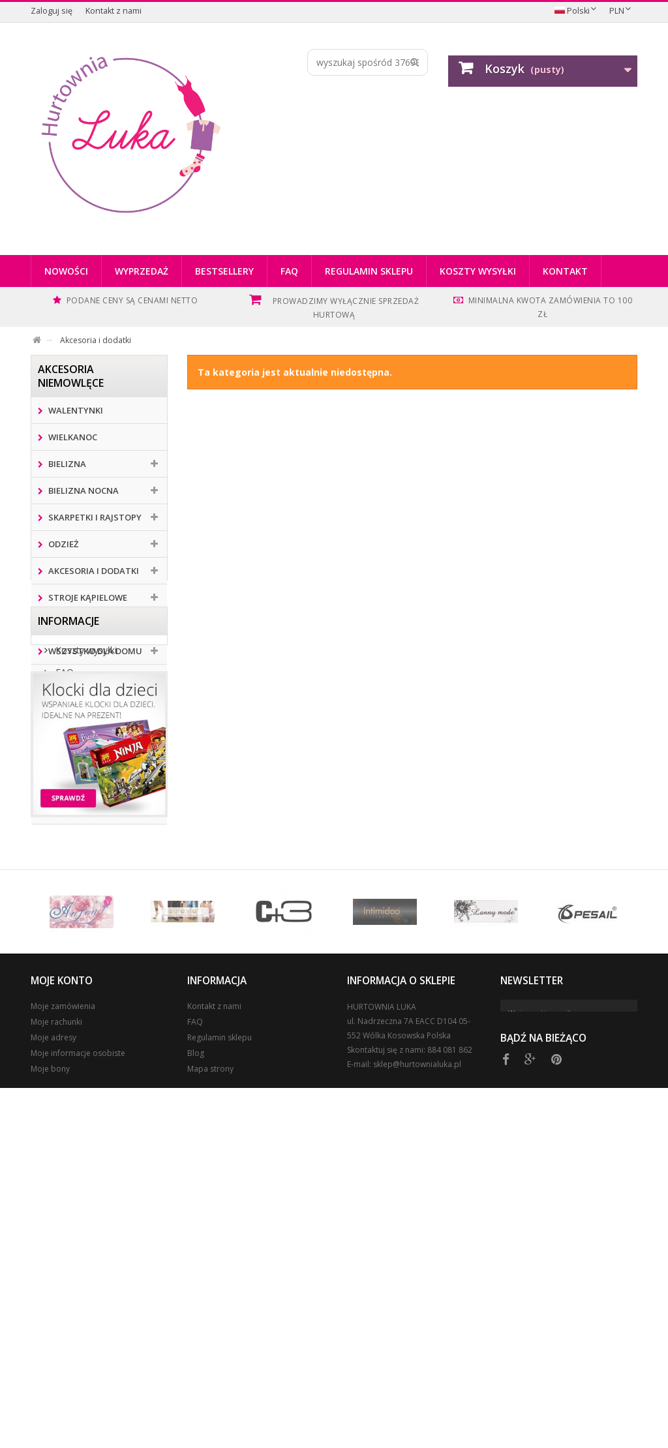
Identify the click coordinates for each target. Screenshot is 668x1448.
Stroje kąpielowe (86, 597)
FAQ (289, 271)
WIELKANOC (71, 437)
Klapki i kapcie (79, 731)
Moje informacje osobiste (78, 1396)
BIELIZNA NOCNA (82, 490)
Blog (195, 1396)
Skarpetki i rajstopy (94, 517)
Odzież (62, 544)
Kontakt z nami (113, 10)
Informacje (68, 865)
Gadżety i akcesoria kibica (89, 798)
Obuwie (64, 704)
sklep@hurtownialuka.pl (417, 1407)
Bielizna (66, 464)
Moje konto (62, 1324)
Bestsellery (224, 271)
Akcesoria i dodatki (92, 571)
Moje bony (50, 1411)
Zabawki (66, 678)
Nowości (66, 271)
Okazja (63, 758)
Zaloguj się (51, 10)
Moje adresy (53, 1380)
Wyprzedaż (141, 271)
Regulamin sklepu (369, 271)
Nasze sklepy (82, 966)
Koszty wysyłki (478, 271)
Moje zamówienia (63, 1349)
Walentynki (74, 410)
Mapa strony (210, 1411)
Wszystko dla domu (94, 651)
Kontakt (565, 271)
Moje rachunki (56, 1364)
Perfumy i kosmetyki (94, 624)
